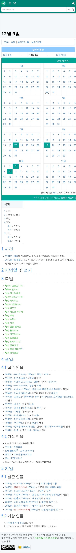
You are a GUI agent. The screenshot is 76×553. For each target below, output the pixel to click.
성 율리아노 (13, 330)
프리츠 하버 (20, 374)
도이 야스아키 (21, 385)
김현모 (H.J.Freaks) (23, 396)
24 (15, 87)
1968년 (26, 389)
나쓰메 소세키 (21, 490)
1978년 (8, 411)
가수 (46, 426)
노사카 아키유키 (22, 509)
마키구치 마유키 (22, 418)
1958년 (8, 385)
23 (10, 87)
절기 (28, 270)
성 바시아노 (13, 300)
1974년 (8, 498)
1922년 (24, 498)
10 (15, 76)
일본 (36, 381)
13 (32, 76)
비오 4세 (18, 483)
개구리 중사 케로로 (22, 454)
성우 (36, 415)
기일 (9, 468)
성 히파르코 (13, 352)
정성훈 (17, 407)
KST (55, 192)
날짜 (13, 42)
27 (32, 87)
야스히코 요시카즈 (23, 381)
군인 (48, 498)
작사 (39, 385)
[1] (22, 348)
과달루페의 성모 (16, 522)
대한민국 (26, 407)
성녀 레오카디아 (15, 296)
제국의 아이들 (56, 426)
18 (21, 81)
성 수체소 (11, 319)
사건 (9, 249)
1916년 (8, 377)
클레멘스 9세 (20, 487)
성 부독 (10, 315)
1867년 (32, 490)
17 (15, 81)
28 (38, 87)
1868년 (8, 374)
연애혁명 (17, 446)
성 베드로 (11, 307)
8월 (63, 129)
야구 (39, 407)
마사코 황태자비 (22, 392)
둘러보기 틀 (23, 42)
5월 (63, 97)
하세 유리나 (20, 415)
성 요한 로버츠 (14, 326)
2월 (63, 65)
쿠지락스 (18, 422)
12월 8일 (7, 54)
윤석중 (17, 505)
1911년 (24, 505)
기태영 (17, 411)
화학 (46, 374)
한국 (36, 396)
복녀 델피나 (13, 289)
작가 (48, 490)
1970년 (8, 396)
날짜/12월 (36, 42)
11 (21, 76)
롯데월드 (18, 259)
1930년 (34, 509)
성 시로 (10, 322)
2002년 (8, 502)
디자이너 (52, 381)
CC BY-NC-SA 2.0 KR (47, 538)
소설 (43, 509)
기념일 (11, 270)
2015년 (8, 509)
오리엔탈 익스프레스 (63, 396)
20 (32, 81)
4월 (21, 97)
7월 (21, 129)
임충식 (17, 498)
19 (27, 81)
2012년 (8, 259)
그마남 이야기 (27, 450)
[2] (17, 450)
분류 (6, 42)
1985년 (8, 422)
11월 (63, 160)
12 (27, 76)
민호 (16, 430)
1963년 (8, 392)
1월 (21, 65)
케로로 (8, 454)
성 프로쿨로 (13, 337)
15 (4, 81)
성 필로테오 (13, 345)
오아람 (8, 446)
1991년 (8, 255)
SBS (16, 255)
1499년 (26, 483)
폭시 (7, 458)
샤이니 (36, 430)
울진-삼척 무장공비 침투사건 (46, 389)
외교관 (54, 392)
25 (21, 87)
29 (4, 92)
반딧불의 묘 (52, 509)
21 (38, 81)
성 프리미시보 (14, 341)
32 (64, 155)
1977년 (8, 407)
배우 (31, 404)
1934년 (31, 374)
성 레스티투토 (14, 293)
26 (27, 87)
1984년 (8, 418)
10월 (21, 160)
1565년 (8, 483)
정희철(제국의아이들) (24, 426)
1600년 (31, 487)
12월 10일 (61, 54)
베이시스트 (46, 396)
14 (38, 76)
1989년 (8, 426)
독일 (39, 374)
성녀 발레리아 (14, 304)
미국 (31, 377)
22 (4, 87)
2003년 (8, 505)
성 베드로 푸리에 (15, 311)
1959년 (8, 389)
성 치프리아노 (14, 334)
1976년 (8, 404)
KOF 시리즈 (17, 458)
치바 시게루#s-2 (22, 502)
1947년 (8, 381)
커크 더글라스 (21, 377)
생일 (9, 359)
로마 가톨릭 (46, 483)
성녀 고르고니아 (15, 285)
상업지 (35, 422)
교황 (54, 483)
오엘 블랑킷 (11, 450)
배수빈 (17, 404)
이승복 (17, 389)
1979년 (8, 415)
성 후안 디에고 (14, 348)
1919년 (34, 502)
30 (10, 92)
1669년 (8, 487)
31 (15, 92)
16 (10, 81)
